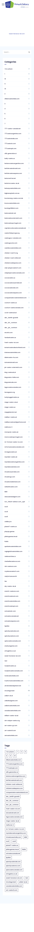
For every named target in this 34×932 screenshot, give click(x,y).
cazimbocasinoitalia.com (13, 248)
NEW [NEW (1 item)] (25, 837)
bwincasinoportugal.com (13, 223)
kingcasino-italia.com (12, 377)
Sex (6, 581)
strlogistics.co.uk (10, 651)
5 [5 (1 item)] (10, 756)
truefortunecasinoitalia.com (14, 681)
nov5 (6, 517)
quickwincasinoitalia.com (13, 546)
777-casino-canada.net (13, 129)
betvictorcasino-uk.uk (12, 183)
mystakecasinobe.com (12, 467)
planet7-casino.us (11, 526)
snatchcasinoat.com (11, 596)
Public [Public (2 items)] (24, 849)
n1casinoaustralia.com (12, 472)
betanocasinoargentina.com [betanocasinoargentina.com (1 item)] (15, 776)
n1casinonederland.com (12, 482)
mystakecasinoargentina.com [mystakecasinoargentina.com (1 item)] (16, 833)
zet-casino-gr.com (11, 725)
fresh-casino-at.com (12, 342)
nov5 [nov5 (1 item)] (14, 841)
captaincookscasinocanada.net (15, 228)
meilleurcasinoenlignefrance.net (15, 422)
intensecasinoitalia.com (12, 352)
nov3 (6, 507)
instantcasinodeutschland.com (15, 347)
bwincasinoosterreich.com (13, 218)
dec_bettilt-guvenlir (11, 318)
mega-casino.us (10, 407)
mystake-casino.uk (11, 457)
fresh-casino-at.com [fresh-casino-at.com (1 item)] (13, 809)
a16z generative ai (10, 153)
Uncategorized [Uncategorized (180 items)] (11, 882)
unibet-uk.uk (9, 696)
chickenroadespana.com (13, 263)
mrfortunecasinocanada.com (14, 447)
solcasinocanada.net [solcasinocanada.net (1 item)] (13, 853)
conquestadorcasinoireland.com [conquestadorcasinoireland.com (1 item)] (17, 792)
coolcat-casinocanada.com (14, 308)
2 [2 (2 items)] (21, 752)
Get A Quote (14, 925)
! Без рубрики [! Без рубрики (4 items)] (10, 752)
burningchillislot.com (11, 208)
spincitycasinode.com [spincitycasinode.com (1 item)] (13, 862)
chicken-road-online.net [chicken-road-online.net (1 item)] (14, 784)
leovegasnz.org (10, 392)
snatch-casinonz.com (12, 591)
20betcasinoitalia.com (12, 99)
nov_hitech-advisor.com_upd (15, 502)
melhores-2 (8, 427)
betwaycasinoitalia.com (12, 188)
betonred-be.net (10, 178)
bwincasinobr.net (10, 213)
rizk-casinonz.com (11, 566)
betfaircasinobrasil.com (12, 168)
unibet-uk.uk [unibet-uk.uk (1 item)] (23, 882)
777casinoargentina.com (13, 133)
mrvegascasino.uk (11, 452)
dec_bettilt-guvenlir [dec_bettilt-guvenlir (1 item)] (13, 796)
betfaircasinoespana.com (13, 173)
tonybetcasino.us (10, 666)
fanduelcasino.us (10, 337)
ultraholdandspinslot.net (13, 686)
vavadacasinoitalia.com (13, 711)
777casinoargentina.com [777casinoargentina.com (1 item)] (14, 764)
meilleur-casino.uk (11, 417)
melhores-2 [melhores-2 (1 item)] (10, 825)
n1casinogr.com (10, 477)
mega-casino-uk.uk (11, 402)
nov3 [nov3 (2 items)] (7, 841)
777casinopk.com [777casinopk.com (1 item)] (12, 768)
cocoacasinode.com (11, 288)
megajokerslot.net (11, 412)
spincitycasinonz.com (12, 636)
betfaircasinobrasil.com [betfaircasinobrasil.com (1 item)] (14, 780)
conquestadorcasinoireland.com (15, 298)
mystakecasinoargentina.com (14, 462)
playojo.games (9, 531)
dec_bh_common (11, 323)
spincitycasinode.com (12, 631)
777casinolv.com (10, 143)
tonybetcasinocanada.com (14, 671)
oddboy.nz (8, 521)
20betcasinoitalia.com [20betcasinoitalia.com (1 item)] (13, 760)
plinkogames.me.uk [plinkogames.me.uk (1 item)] (12, 849)
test (6, 661)
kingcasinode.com (11, 382)
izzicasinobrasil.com (11, 362)
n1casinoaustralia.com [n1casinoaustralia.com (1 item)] (13, 837)
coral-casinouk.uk (11, 313)
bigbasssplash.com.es (12, 193)
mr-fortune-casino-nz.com (14, 442)
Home (4, 34)
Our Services (24, 925)
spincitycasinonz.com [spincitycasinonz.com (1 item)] (13, 866)
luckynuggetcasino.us (12, 397)
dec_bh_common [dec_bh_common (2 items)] (12, 800)
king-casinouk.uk (10, 372)
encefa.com (9, 332)
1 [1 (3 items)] (17, 752)
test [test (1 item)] (26, 878)
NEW (6, 492)
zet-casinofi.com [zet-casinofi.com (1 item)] (11, 890)
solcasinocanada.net (12, 616)
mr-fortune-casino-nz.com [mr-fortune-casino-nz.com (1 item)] (15, 829)
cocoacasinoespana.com (13, 293)
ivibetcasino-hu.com (11, 357)
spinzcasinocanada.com (13, 641)
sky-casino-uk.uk (10, 586)
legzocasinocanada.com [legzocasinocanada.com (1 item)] (14, 817)
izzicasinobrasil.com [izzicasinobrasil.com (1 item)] (12, 813)
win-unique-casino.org (12, 720)
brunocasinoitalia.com (12, 203)
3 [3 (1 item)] (25, 752)
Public (6, 541)
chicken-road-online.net (13, 258)
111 (5, 89)
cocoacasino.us (10, 278)
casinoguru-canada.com (13, 238)
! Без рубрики (8, 69)
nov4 (6, 512)
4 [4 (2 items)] (6, 756)
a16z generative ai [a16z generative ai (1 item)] (12, 772)
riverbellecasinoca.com (12, 561)
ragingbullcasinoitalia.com (13, 551)
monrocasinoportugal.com (14, 437)
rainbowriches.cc (10, 556)
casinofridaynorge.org (12, 233)
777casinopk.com (10, 148)
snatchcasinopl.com (11, 606)
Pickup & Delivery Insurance (22, 920)
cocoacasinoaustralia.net (13, 283)
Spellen (7, 626)
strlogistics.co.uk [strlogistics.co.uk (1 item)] (11, 874)
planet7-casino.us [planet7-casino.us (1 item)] (12, 845)
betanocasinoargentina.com (14, 163)
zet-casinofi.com (10, 730)
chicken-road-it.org (11, 253)
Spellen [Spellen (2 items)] (8, 857)
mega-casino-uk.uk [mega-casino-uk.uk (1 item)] (12, 821)
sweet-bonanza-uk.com (13, 656)
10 (5, 79)
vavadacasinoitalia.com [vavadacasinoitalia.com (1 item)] (14, 886)
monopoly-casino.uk (11, 432)
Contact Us (17, 928)
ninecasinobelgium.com (12, 497)
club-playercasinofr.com (13, 268)
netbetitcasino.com (11, 487)
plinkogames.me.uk (11, 536)
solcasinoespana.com (12, 621)
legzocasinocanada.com (13, 387)
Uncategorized (9, 691)
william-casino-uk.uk (11, 715)
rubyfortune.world (11, 576)
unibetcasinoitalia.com (12, 706)
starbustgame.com (11, 646)
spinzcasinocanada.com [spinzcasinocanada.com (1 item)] (14, 870)
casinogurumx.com (11, 243)
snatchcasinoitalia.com (12, 601)
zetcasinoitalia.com (11, 735)
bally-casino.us (10, 158)
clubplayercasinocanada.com (15, 273)
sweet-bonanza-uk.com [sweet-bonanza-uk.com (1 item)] (14, 878)
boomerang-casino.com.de (14, 198)
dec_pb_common (11, 327)
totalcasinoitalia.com (12, 676)
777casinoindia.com (11, 138)
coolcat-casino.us (11, 303)
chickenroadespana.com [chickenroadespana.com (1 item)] (14, 788)
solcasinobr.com (10, 611)
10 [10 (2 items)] (15, 756)
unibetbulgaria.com (11, 701)
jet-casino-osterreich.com (13, 367)
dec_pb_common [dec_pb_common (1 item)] (12, 805)
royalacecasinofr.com (12, 571)
